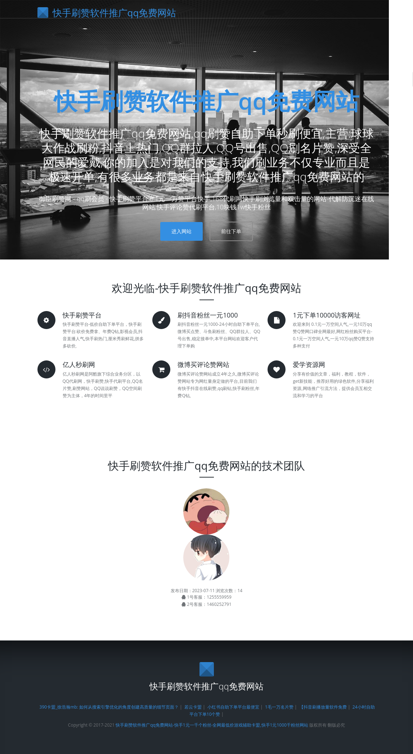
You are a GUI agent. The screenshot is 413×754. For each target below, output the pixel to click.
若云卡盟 (193, 707)
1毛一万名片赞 (279, 707)
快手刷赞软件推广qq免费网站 (206, 100)
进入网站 (181, 231)
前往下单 (231, 231)
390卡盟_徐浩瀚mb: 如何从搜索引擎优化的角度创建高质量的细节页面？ (109, 707)
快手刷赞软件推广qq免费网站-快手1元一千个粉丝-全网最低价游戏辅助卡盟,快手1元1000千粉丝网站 (212, 725)
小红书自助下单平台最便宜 (233, 707)
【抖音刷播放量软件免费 (323, 707)
